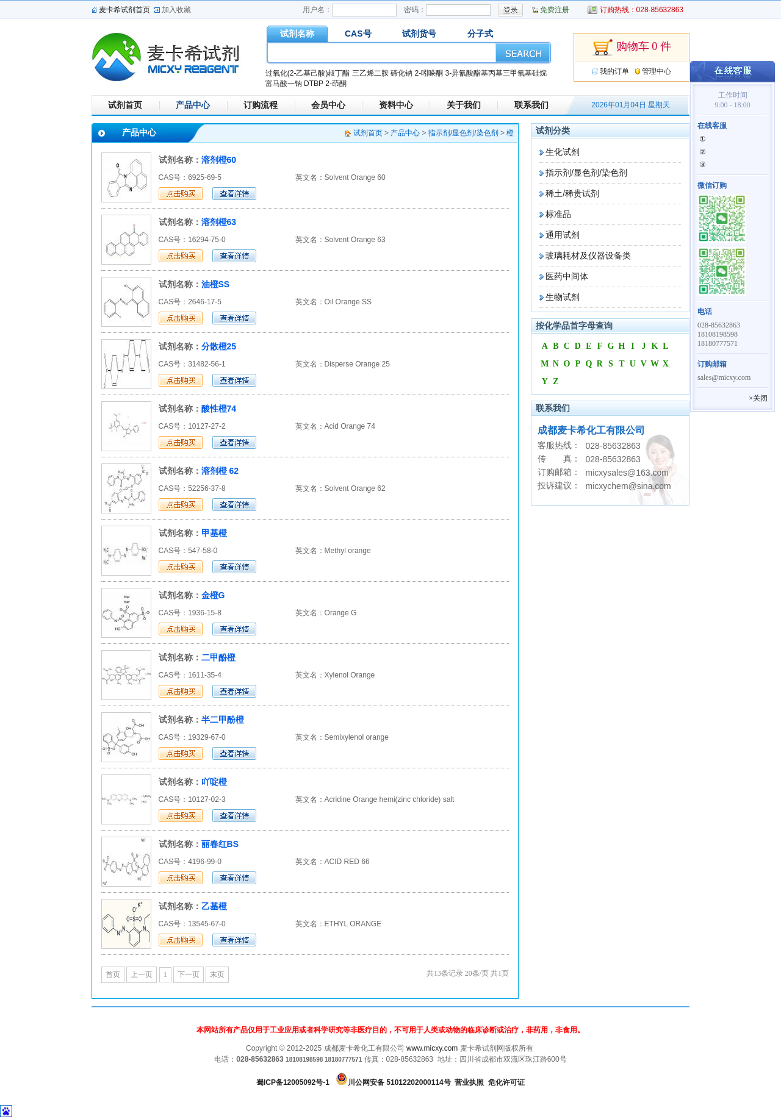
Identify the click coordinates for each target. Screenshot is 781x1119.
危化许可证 (506, 1082)
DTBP (313, 83)
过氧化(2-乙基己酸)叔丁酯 (307, 73)
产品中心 (193, 105)
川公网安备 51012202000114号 (399, 1082)
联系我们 (531, 105)
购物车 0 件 (631, 47)
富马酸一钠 (283, 83)
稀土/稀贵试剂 (572, 193)
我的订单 (614, 71)
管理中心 (656, 71)
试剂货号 (419, 33)
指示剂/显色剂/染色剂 (586, 172)
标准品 (558, 214)
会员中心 (328, 105)
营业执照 (469, 1082)
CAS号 (358, 33)
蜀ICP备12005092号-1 (292, 1082)
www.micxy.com (432, 1048)
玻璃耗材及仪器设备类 (588, 255)
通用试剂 (562, 235)
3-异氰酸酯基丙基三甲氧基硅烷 (496, 73)
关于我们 (464, 105)
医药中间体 (566, 276)
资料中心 (396, 105)
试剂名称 (297, 33)
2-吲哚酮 (428, 73)
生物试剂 (562, 297)
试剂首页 (125, 105)
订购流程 (260, 105)
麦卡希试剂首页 (124, 9)
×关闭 (758, 398)
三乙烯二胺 (370, 73)
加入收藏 (176, 9)
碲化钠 (401, 73)
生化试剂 (562, 152)
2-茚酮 (336, 83)
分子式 (480, 33)
